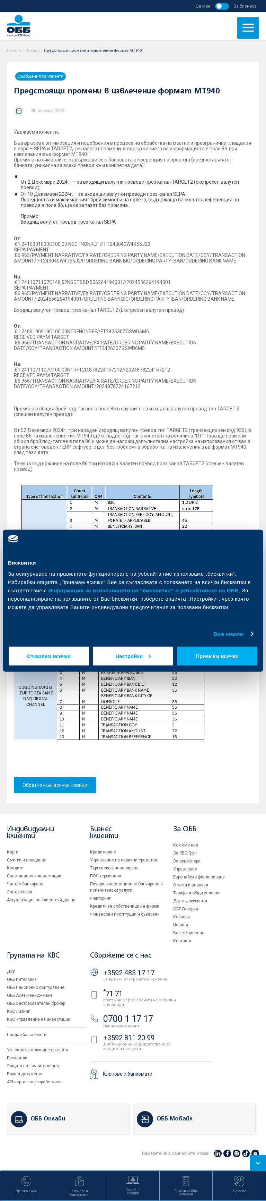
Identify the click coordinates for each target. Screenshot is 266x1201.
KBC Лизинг (18, 1011)
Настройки (133, 656)
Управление (185, 869)
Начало (14, 50)
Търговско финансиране (114, 868)
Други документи (190, 901)
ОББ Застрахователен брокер (36, 1003)
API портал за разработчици (34, 1081)
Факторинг (100, 898)
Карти (12, 852)
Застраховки (19, 892)
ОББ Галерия (185, 909)
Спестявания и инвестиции (34, 876)
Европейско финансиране (199, 877)
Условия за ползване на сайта (37, 1050)
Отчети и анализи (190, 885)
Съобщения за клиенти (40, 76)
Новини (32, 50)
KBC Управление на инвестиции (38, 1019)
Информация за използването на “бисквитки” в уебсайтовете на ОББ (143, 590)
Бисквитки (17, 1058)
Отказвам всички (49, 656)
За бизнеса (245, 6)
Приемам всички (217, 656)
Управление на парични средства (123, 860)
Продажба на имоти (26, 1034)
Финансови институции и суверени (125, 914)
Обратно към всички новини (55, 785)
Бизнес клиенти (104, 833)
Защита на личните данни (33, 1066)
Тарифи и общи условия (197, 893)
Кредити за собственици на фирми (124, 906)
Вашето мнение (188, 933)
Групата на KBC (33, 955)
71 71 (113, 994)
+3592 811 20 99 (128, 1038)
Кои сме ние (185, 845)
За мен (203, 6)
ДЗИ (11, 971)
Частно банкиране (25, 884)
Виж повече (228, 634)
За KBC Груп (185, 853)
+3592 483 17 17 (128, 973)
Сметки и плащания (26, 860)
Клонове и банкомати (127, 1074)
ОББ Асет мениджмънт (29, 995)
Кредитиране (103, 852)
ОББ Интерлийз (22, 979)
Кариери (181, 917)
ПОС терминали (105, 876)
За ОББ (184, 829)
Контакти (182, 941)
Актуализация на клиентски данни (41, 900)
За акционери (187, 861)
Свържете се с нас (120, 955)
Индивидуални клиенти (30, 833)
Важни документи (25, 1073)
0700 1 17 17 (128, 1019)
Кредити (15, 868)
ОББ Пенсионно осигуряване (35, 987)
